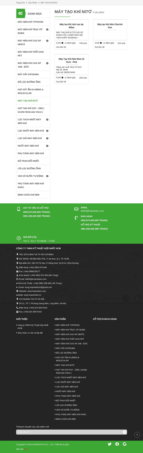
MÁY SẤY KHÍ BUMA (65, 348)
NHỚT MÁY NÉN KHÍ (65, 391)
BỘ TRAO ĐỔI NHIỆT (66, 400)
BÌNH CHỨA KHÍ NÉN (66, 419)
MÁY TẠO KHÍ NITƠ (49, 3)
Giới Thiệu (22, 319)
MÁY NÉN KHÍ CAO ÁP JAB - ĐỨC (72, 343)
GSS (26, 449)
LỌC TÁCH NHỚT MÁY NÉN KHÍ (71, 377)
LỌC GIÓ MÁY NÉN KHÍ (67, 387)
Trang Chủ (20, 3)
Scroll (137, 435)
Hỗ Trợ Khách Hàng (105, 319)
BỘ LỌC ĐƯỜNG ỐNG (66, 353)
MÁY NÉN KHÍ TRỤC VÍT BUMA (70, 330)
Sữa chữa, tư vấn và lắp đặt (30, 333)
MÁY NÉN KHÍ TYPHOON (68, 325)
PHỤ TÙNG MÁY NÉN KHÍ (68, 396)
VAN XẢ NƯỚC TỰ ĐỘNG (68, 410)
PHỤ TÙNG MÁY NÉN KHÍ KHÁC (71, 414)
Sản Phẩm (32, 3)
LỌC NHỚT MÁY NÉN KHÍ (68, 382)
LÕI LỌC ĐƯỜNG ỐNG (66, 405)
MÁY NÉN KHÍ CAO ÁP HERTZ (70, 334)
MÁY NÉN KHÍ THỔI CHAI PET (70, 339)
